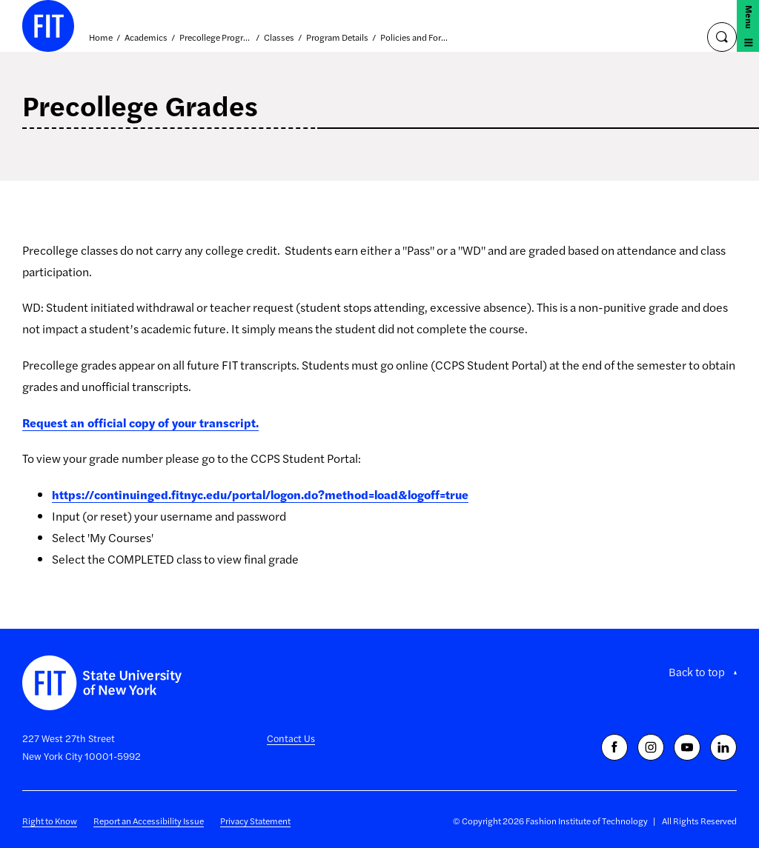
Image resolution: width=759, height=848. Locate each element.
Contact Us (291, 738)
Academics (146, 38)
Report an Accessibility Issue (148, 820)
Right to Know (49, 820)
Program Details (337, 38)
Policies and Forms (416, 38)
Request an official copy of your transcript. (140, 422)
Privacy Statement (255, 820)
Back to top (697, 671)
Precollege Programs (215, 38)
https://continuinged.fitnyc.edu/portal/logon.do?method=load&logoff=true (260, 494)
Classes (279, 38)
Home (101, 38)
